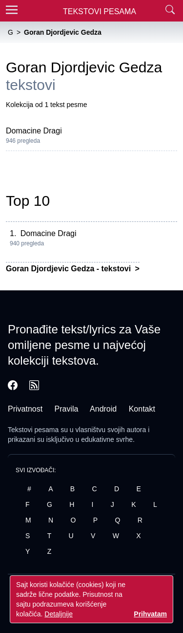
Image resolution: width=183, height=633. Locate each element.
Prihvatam (150, 614)
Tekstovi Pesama (99, 11)
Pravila (67, 409)
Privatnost (25, 409)
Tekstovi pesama (33, 430)
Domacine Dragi (34, 131)
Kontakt (142, 409)
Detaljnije (58, 614)
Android (103, 409)
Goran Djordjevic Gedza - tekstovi (69, 268)
